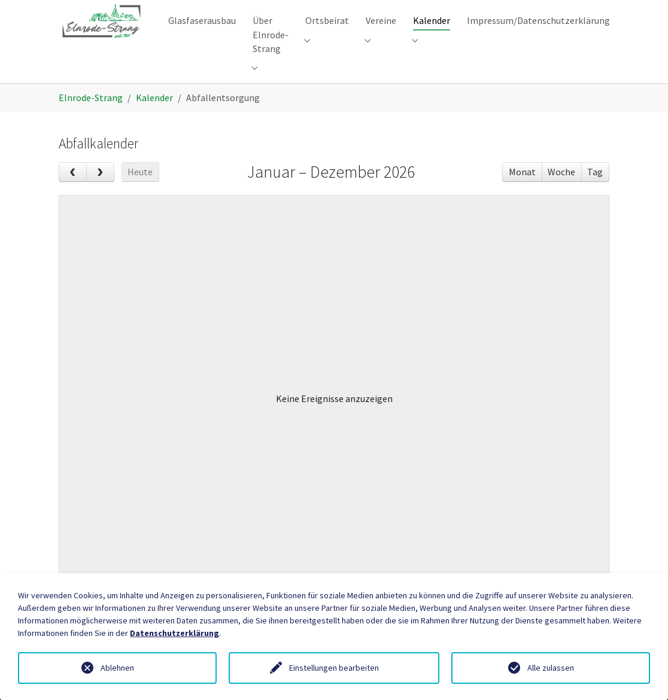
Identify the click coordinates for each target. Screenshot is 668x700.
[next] (100, 190)
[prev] (73, 190)
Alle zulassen (550, 667)
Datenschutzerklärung (174, 633)
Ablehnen (117, 667)
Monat (522, 190)
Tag (595, 190)
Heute (140, 190)
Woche (561, 190)
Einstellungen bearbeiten (334, 667)
